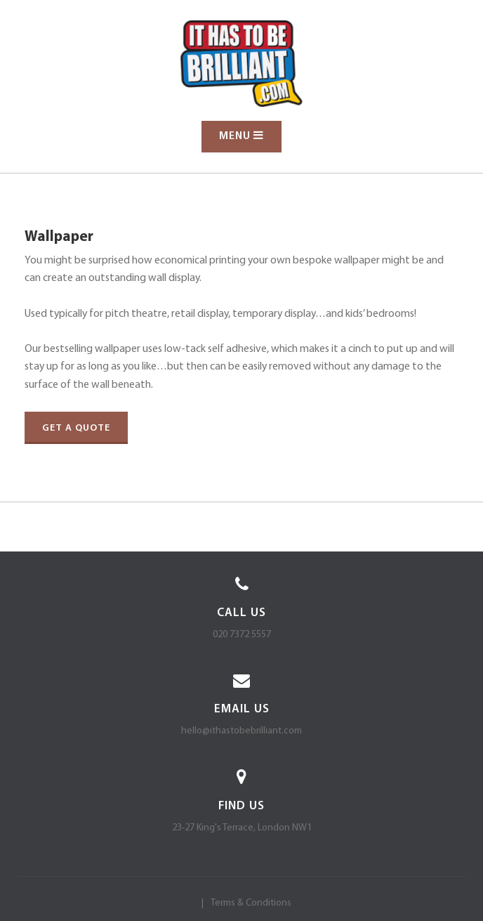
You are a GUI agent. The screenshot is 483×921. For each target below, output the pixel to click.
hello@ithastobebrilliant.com (241, 731)
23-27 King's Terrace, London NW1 (242, 828)
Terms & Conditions (251, 903)
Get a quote (76, 428)
